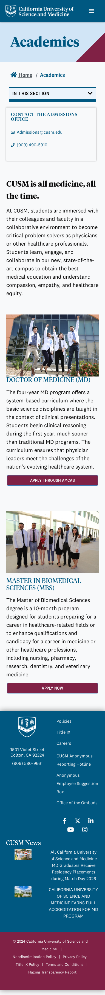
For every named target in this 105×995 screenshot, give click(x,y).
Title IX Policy (27, 964)
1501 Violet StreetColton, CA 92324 (27, 752)
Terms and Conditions (65, 964)
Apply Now (52, 688)
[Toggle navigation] (52, 94)
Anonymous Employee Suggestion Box (77, 783)
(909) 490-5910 (32, 144)
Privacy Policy (75, 956)
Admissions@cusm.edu (40, 132)
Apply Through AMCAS (52, 480)
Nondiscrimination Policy (34, 956)
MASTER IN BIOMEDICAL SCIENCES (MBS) (43, 584)
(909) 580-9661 (27, 763)
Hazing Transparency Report (52, 972)
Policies (64, 721)
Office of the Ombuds (77, 802)
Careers (63, 743)
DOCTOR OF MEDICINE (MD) (48, 380)
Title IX (63, 732)
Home (25, 74)
